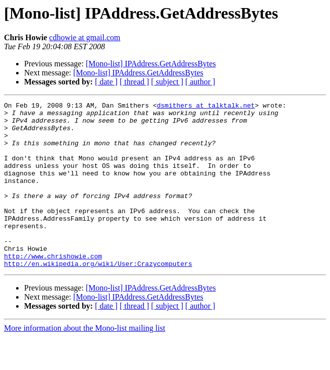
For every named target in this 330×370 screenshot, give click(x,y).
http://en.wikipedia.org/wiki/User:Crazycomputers (98, 296)
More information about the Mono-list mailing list (84, 361)
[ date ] (106, 81)
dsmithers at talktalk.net (206, 106)
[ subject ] (167, 81)
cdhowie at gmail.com (85, 37)
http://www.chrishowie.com (53, 287)
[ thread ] (134, 81)
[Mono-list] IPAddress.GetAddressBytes (151, 63)
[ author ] (200, 81)
